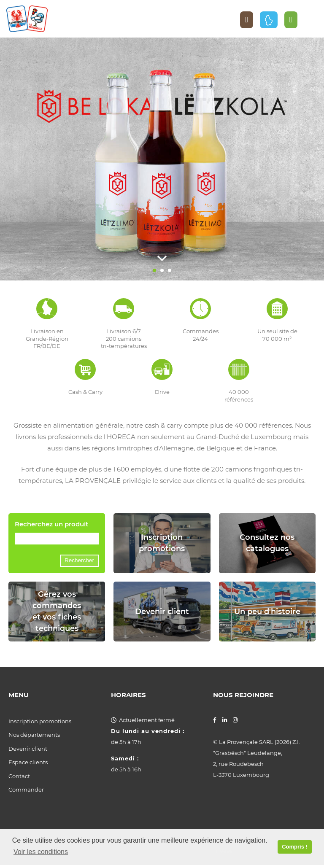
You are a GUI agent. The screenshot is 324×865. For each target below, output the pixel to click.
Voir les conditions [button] (41, 851)
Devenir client (27, 748)
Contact (19, 776)
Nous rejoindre (243, 695)
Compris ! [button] (295, 846)
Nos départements (34, 734)
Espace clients (28, 762)
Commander (26, 789)
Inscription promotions (39, 721)
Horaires (128, 695)
